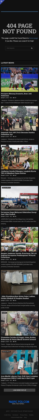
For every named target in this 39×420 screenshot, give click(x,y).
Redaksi (31, 415)
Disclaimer (15, 415)
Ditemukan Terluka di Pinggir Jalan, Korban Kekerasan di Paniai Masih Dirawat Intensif (18, 338)
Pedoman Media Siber (16, 417)
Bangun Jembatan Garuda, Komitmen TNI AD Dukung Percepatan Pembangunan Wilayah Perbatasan (19, 255)
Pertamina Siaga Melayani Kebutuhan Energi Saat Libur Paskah (19, 213)
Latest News (7, 63)
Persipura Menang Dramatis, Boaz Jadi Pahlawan (16, 95)
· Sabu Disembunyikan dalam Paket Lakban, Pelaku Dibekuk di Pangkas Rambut (18, 297)
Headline (4, 68)
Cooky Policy (7, 415)
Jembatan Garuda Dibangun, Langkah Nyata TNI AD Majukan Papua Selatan (18, 172)
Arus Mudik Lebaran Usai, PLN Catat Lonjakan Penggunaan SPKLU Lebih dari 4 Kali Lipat (19, 377)
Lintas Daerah (5, 146)
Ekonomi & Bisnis (6, 187)
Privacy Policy (23, 415)
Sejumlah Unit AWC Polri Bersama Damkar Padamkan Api (18, 133)
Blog (25, 417)
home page (33, 38)
